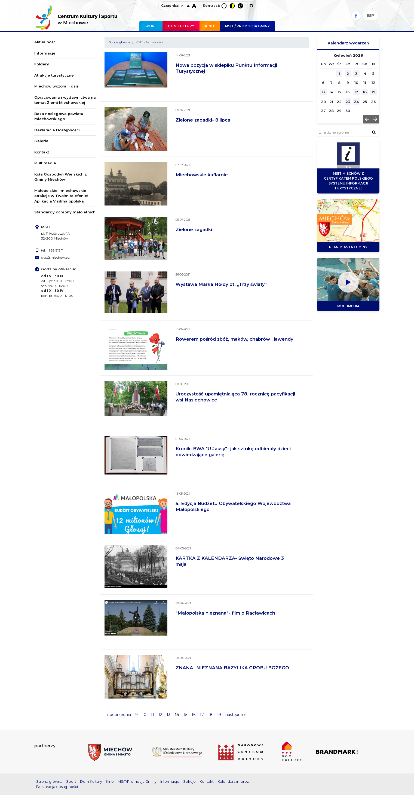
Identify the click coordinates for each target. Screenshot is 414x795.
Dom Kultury (181, 26)
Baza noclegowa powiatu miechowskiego (58, 116)
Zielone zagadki (194, 229)
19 (219, 714)
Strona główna (119, 42)
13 (168, 714)
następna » (235, 714)
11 (152, 714)
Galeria (41, 141)
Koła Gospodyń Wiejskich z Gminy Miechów (60, 177)
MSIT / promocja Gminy (247, 26)
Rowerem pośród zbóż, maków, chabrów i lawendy (234, 339)
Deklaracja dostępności (57, 786)
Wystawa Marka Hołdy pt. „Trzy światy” (221, 284)
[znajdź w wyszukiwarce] (374, 132)
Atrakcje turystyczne (54, 75)
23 (347, 101)
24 (356, 101)
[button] (367, 119)
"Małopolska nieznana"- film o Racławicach (225, 613)
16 (193, 714)
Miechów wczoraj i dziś (56, 86)
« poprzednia (119, 714)
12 (160, 714)
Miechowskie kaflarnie (202, 174)
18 (210, 714)
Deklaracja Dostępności (57, 130)
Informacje (45, 53)
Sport (151, 26)
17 (202, 714)
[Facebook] (356, 15)
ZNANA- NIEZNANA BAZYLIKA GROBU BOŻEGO (232, 667)
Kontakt (41, 152)
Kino (209, 26)
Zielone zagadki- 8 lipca (203, 120)
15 (185, 714)
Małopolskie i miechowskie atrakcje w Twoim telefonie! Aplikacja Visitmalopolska (61, 195)
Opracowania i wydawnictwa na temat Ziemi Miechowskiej (65, 100)
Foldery (41, 64)
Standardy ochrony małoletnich (65, 212)
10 (144, 714)
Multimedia (45, 163)
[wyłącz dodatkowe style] (251, 5)
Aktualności (45, 42)
